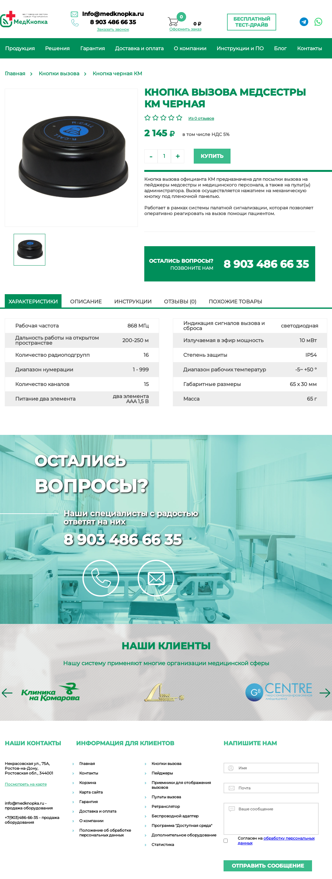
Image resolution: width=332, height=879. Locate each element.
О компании (190, 48)
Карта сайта (91, 792)
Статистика (163, 844)
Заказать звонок (113, 29)
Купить (212, 156)
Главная (87, 763)
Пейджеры (162, 773)
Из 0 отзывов (201, 118)
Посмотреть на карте (26, 784)
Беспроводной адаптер (175, 816)
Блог (280, 48)
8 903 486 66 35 (113, 22)
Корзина (87, 782)
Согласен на (276, 840)
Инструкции (133, 302)
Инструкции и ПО (240, 48)
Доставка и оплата (139, 48)
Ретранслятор (166, 806)
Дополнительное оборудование (184, 835)
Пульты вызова (166, 796)
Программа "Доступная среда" (182, 825)
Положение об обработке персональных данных (105, 832)
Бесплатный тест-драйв (251, 22)
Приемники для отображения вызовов (181, 785)
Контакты (309, 48)
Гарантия (92, 48)
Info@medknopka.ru (113, 13)
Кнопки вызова (166, 763)
